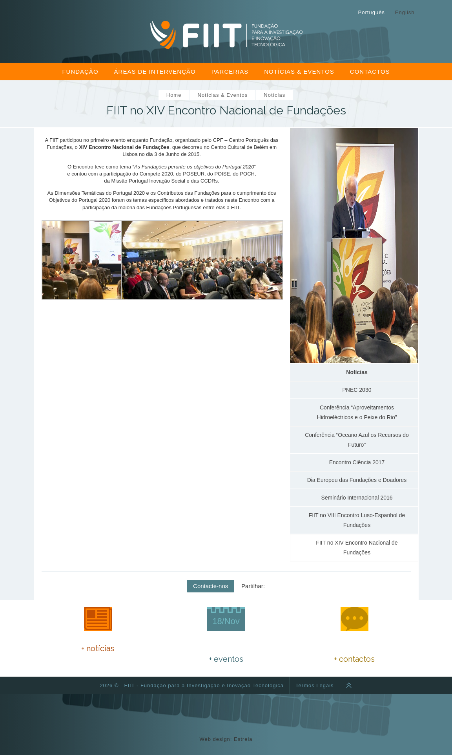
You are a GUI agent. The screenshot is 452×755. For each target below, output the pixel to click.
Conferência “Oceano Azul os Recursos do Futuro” (357, 440)
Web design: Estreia (225, 739)
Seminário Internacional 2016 (356, 497)
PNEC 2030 (357, 390)
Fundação (80, 71)
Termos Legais (314, 685)
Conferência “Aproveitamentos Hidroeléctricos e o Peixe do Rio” (357, 412)
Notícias (274, 95)
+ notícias (97, 648)
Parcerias (230, 71)
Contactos (370, 71)
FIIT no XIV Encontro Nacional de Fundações (356, 548)
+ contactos (354, 659)
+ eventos (226, 659)
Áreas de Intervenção (155, 71)
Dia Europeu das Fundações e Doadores (357, 480)
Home (174, 95)
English (405, 12)
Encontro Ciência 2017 (357, 462)
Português (371, 12)
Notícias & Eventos (299, 71)
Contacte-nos (210, 586)
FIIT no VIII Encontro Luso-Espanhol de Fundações (357, 520)
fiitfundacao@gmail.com (367, 649)
